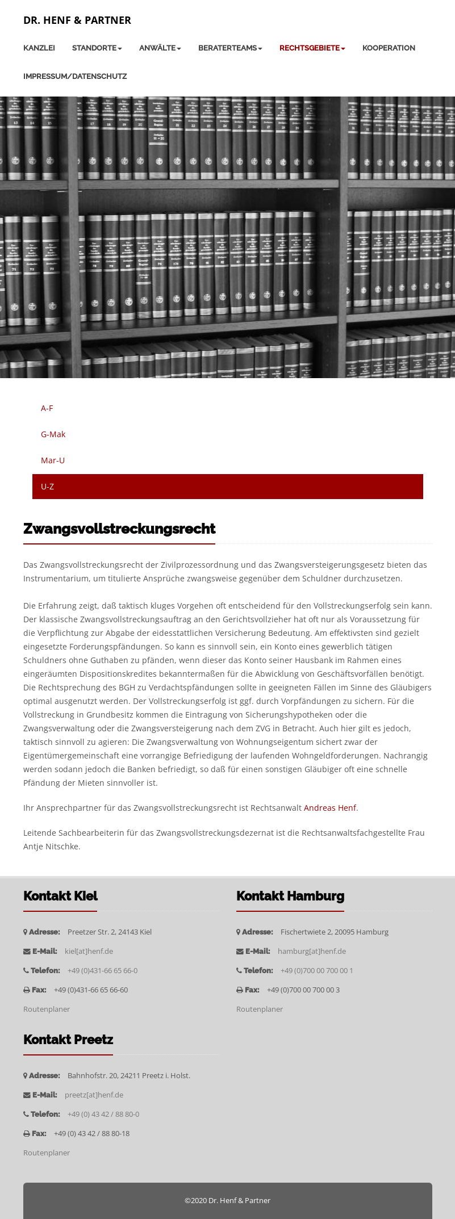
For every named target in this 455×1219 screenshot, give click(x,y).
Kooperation (388, 48)
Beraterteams (230, 48)
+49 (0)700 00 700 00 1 (317, 970)
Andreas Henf (330, 807)
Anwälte (160, 48)
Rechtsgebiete (312, 48)
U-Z (47, 486)
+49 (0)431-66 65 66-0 (102, 970)
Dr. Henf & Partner (77, 20)
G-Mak (53, 434)
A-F (47, 408)
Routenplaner (46, 1009)
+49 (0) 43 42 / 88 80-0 (103, 1114)
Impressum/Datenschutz (75, 76)
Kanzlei (39, 48)
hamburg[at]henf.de (312, 951)
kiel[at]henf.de (89, 951)
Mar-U (53, 460)
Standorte (97, 48)
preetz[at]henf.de (94, 1095)
